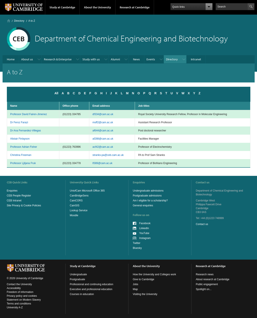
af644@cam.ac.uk (103, 130)
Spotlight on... (203, 289)
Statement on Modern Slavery (24, 299)
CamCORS (76, 200)
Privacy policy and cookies (22, 295)
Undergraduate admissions (148, 190)
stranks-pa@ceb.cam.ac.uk (108, 155)
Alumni (115, 59)
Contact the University (19, 284)
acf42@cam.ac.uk (103, 146)
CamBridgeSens (79, 195)
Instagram (145, 238)
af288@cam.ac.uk (103, 138)
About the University (97, 7)
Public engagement (207, 284)
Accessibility (14, 288)
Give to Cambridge (143, 279)
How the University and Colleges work (154, 274)
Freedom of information (20, 292)
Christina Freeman (20, 155)
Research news (205, 274)
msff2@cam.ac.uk (103, 122)
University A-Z (15, 307)
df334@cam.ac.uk (103, 114)
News (136, 59)
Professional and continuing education (91, 284)
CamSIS (74, 205)
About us (27, 59)
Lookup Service (79, 210)
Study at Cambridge (62, 7)
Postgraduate (77, 279)
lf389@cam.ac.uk (102, 163)
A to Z (31, 20)
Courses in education (82, 294)
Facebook (145, 223)
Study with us (91, 59)
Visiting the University (145, 294)
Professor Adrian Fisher (23, 146)
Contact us (202, 224)
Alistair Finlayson (20, 138)
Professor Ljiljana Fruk (23, 163)
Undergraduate (78, 274)
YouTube (144, 233)
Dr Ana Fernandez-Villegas (25, 130)
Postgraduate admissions (147, 195)
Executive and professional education (91, 289)
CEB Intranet (14, 200)
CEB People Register (19, 195)
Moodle (74, 215)
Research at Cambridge (134, 7)
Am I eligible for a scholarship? (150, 200)
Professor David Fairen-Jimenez (28, 114)
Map (135, 289)
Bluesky (137, 248)
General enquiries (143, 205)
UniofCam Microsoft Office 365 (87, 190)
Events (150, 59)
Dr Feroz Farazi (19, 122)
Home (8, 21)
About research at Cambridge (212, 279)
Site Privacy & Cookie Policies (24, 205)
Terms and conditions (19, 303)
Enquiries (12, 190)
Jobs (135, 284)
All (56, 93)
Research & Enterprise (58, 59)
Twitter (136, 243)
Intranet (196, 59)
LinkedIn (144, 228)
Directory (19, 20)
